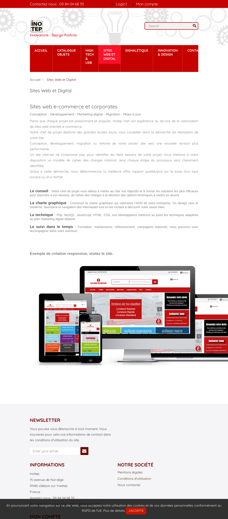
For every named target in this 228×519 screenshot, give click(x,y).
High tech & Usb (90, 56)
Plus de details (114, 510)
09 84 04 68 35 (63, 498)
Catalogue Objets (66, 52)
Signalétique (136, 50)
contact (194, 50)
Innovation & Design (168, 52)
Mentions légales (130, 472)
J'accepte (136, 511)
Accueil (41, 50)
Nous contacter (129, 485)
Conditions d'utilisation (134, 479)
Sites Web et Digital (109, 54)
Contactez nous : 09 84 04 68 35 (57, 4)
